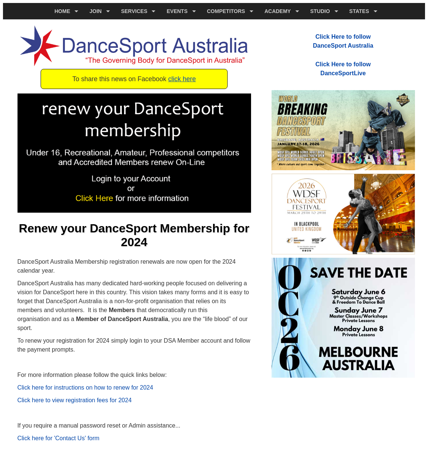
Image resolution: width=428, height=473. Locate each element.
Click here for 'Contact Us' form (58, 438)
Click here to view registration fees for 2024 (75, 400)
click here (182, 79)
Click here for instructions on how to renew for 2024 (85, 387)
